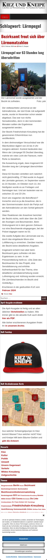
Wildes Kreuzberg (10, 472)
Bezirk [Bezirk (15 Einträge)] (22, 485)
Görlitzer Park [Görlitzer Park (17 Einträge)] (37, 509)
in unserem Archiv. (15, 326)
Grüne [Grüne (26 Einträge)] (29, 509)
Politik (4, 458)
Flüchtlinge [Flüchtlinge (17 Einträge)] (31, 502)
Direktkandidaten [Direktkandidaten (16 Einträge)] (6, 502)
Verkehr (5, 468)
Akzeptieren (23, 539)
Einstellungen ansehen (23, 551)
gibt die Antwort (10, 441)
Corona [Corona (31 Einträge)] (19, 499)
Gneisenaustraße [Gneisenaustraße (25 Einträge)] (20, 509)
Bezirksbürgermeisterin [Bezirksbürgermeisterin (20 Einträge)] (9, 489)
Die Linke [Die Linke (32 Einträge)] (34, 499)
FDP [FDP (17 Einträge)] (26, 502)
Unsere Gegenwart (11, 465)
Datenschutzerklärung (25, 557)
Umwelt (5, 462)
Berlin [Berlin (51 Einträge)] (16, 485)
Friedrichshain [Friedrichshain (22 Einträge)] (6, 506)
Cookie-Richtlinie (11, 557)
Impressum (37, 557)
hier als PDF (8, 318)
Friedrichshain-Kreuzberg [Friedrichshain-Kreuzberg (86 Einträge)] (28, 505)
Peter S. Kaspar (24, 46)
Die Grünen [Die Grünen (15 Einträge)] (26, 498)
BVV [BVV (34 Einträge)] (15, 495)
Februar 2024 (9, 290)
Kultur (4, 455)
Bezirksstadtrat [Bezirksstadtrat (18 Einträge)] (23, 489)
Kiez (10, 294)
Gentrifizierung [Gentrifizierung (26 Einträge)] (7, 509)
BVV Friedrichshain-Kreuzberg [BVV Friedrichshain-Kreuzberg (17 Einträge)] (27, 495)
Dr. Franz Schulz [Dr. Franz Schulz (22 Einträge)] (18, 502)
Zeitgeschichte (8, 475)
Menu (5, 17)
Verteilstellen (17, 312)
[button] (43, 515)
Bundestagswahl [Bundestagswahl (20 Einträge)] (7, 495)
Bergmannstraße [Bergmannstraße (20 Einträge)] (7, 485)
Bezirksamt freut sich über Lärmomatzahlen (23, 39)
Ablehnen (23, 545)
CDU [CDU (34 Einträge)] (14, 499)
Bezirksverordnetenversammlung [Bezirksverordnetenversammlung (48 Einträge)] (18, 492)
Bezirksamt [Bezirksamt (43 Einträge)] (29, 485)
